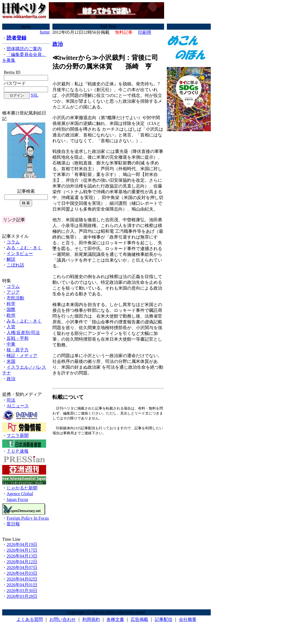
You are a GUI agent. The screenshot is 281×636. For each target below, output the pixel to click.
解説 (11, 259)
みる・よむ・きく (24, 247)
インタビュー (20, 253)
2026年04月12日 (22, 561)
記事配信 (163, 619)
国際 (11, 309)
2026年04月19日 (22, 544)
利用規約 (91, 619)
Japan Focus (17, 499)
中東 (11, 344)
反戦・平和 (18, 338)
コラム (13, 242)
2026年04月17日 (22, 550)
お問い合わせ (62, 619)
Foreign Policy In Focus (28, 518)
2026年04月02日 (22, 579)
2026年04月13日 (22, 556)
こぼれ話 (15, 265)
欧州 (11, 315)
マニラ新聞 (18, 435)
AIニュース (18, 406)
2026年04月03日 (22, 573)
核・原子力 (18, 350)
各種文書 (115, 619)
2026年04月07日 (22, 567)
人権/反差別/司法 (23, 332)
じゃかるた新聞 (22, 488)
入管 (11, 326)
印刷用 (144, 32)
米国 (11, 361)
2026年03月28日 (22, 596)
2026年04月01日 (22, 584)
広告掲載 (139, 619)
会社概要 (187, 619)
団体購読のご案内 (24, 48)
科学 (11, 303)
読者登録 (16, 38)
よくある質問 (29, 619)
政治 (11, 378)
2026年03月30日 (22, 590)
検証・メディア (22, 355)
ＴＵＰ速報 (18, 451)
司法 (11, 400)
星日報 (13, 524)
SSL (34, 95)
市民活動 (15, 298)
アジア (13, 292)
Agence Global (20, 493)
